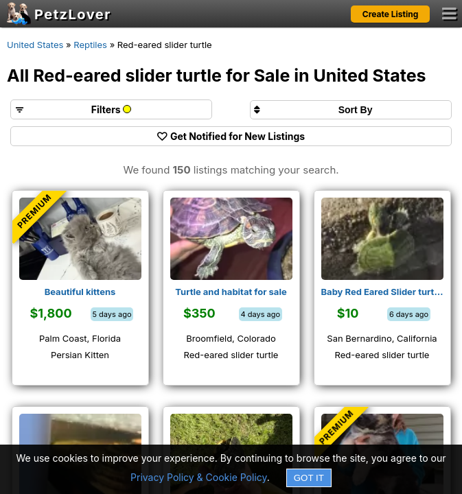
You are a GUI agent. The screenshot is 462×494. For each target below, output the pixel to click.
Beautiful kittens (80, 291)
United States (35, 44)
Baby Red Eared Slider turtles (382, 291)
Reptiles (90, 44)
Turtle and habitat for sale (230, 291)
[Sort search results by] (351, 110)
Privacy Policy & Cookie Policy (198, 477)
